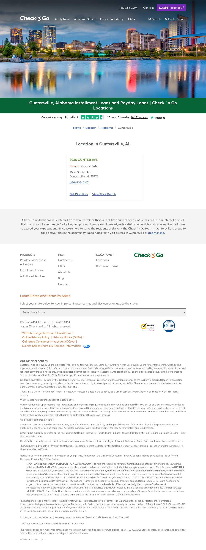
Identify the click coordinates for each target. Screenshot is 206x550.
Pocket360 (171, 7)
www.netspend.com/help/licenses (70, 533)
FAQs (131, 19)
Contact (148, 7)
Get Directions (79, 194)
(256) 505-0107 (79, 182)
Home (77, 127)
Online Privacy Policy (35, 337)
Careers (63, 284)
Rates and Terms (107, 266)
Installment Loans (31, 270)
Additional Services (32, 276)
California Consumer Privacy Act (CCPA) (48, 341)
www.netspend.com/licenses (132, 491)
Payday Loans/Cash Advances (33, 262)
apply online (156, 232)
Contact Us (65, 260)
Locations (102, 260)
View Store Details (104, 194)
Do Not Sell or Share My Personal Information (56, 346)
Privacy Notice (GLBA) (67, 337)
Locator (91, 127)
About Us (64, 272)
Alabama (107, 127)
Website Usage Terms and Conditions (46, 333)
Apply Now (62, 19)
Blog (61, 278)
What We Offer (83, 19)
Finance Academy (111, 19)
